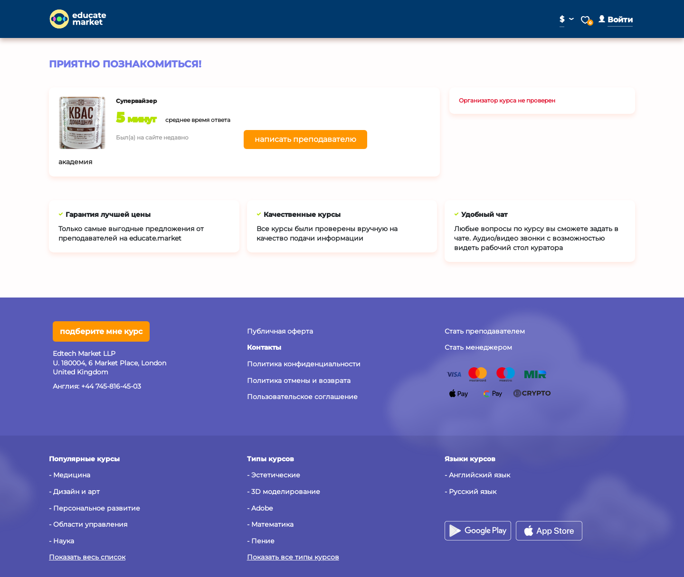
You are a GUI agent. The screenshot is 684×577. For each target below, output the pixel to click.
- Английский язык (477, 475)
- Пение (261, 541)
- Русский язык (470, 491)
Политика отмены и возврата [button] (299, 380)
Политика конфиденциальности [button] (304, 364)
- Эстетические (273, 475)
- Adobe (260, 508)
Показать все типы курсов (293, 557)
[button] (615, 19)
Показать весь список (87, 557)
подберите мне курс (101, 331)
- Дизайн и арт (74, 491)
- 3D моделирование (283, 491)
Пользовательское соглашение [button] (302, 396)
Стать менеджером (478, 347)
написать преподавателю (305, 139)
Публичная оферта (280, 331)
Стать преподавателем (485, 331)
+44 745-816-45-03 (111, 386)
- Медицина (69, 475)
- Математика (270, 524)
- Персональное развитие (94, 508)
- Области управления (88, 524)
